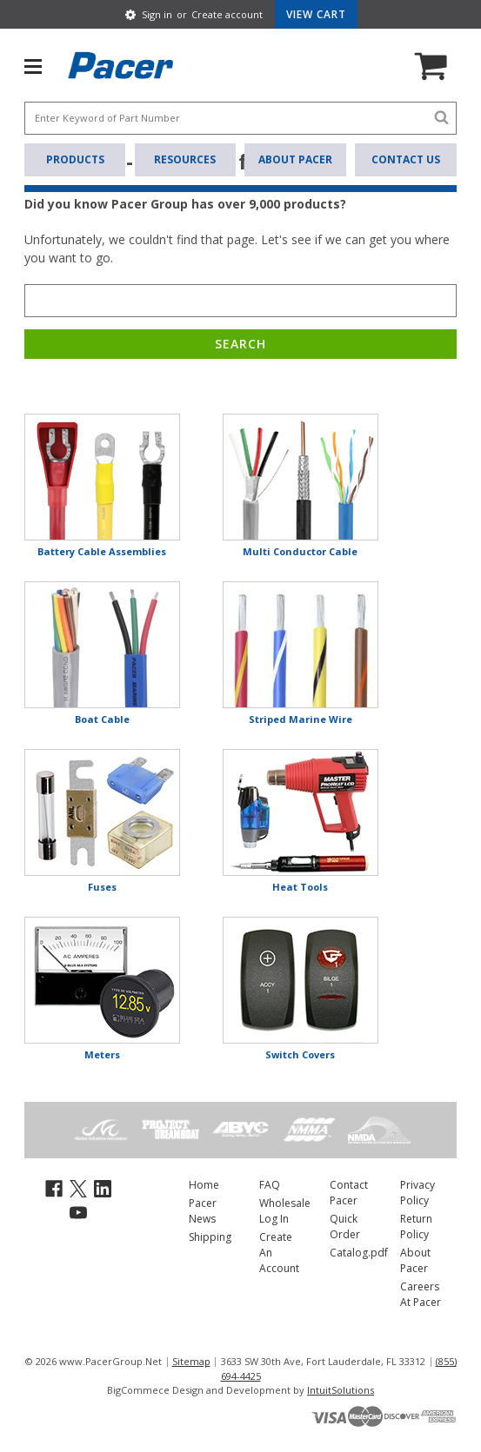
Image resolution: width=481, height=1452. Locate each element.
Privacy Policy (417, 1192)
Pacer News (203, 1211)
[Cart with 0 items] (316, 14)
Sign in (157, 14)
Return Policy (416, 1226)
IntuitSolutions (340, 1389)
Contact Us (405, 159)
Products (75, 159)
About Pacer (295, 159)
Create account (227, 14)
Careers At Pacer (420, 1294)
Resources (185, 159)
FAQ (269, 1184)
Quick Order (345, 1226)
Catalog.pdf (359, 1252)
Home (204, 1184)
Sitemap (191, 1361)
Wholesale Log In (285, 1211)
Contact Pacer (349, 1192)
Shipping (210, 1237)
